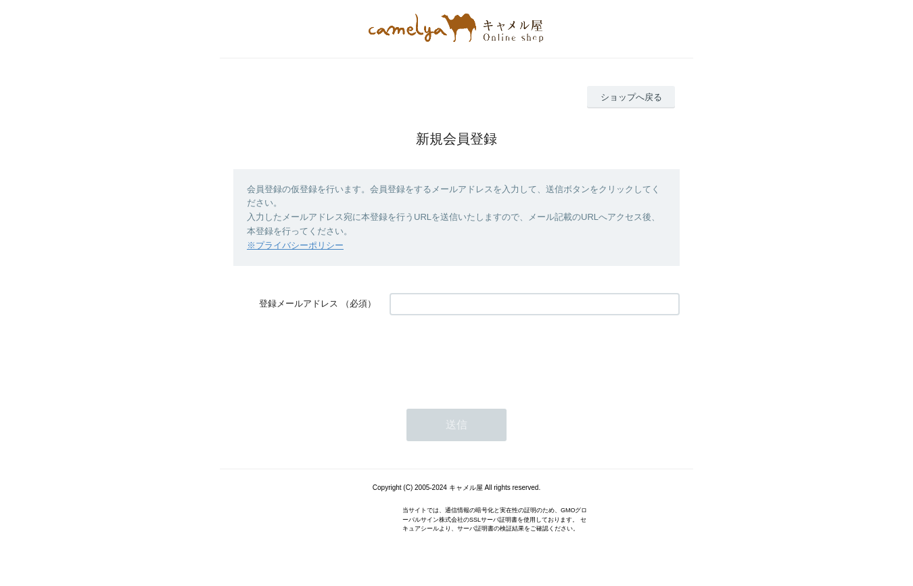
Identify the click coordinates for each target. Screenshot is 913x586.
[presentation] (492, 355)
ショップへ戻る (631, 97)
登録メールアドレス (298, 303)
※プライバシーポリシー (295, 245)
